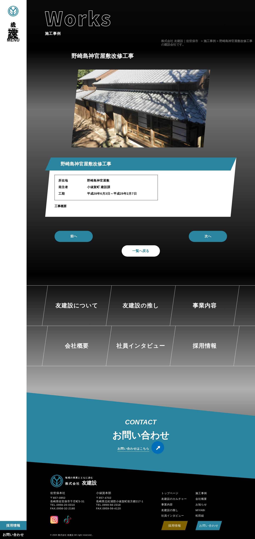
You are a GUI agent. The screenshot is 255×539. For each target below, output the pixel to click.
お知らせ (201, 504)
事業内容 (167, 504)
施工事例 (201, 493)
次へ (208, 236)
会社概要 (201, 498)
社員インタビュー (172, 515)
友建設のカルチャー (174, 498)
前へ (73, 236)
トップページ (169, 493)
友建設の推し (169, 510)
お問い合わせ (13, 535)
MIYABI (200, 510)
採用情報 (13, 525)
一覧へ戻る (140, 251)
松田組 (200, 515)
